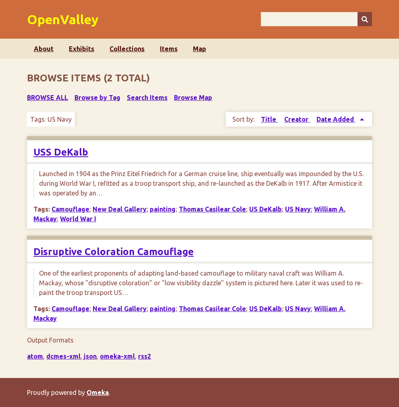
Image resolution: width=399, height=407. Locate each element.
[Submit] (365, 19)
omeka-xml (117, 356)
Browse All (47, 97)
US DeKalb (265, 209)
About (44, 48)
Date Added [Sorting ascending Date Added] (336, 119)
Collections (127, 48)
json (90, 356)
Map (199, 48)
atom (35, 356)
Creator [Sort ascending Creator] (297, 119)
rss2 (144, 356)
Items (169, 48)
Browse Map (193, 97)
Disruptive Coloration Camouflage (113, 251)
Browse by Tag (97, 97)
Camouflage (70, 209)
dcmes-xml (63, 356)
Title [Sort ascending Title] (269, 119)
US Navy (298, 209)
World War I (78, 218)
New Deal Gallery (120, 209)
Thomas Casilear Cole (212, 209)
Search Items (147, 97)
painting (163, 209)
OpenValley (63, 19)
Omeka (98, 392)
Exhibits (81, 48)
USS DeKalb (60, 152)
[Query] (316, 19)
